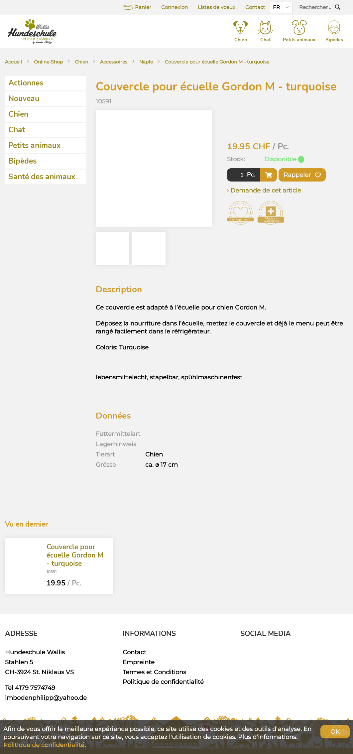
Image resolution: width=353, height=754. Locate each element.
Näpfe (146, 62)
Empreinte (139, 662)
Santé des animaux (41, 177)
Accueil (13, 62)
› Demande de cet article (264, 190)
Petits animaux (34, 145)
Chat (16, 130)
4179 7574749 (35, 687)
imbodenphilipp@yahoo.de (46, 697)
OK (335, 731)
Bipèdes (22, 161)
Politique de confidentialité (163, 681)
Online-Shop (48, 62)
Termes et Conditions (154, 672)
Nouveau (23, 98)
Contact (255, 7)
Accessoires (113, 62)
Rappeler (302, 175)
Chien (81, 62)
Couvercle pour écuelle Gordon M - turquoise (217, 62)
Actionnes (25, 83)
